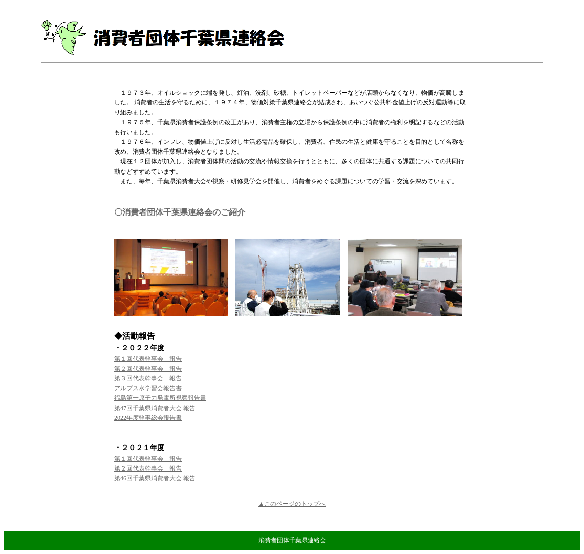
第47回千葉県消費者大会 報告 (155, 408)
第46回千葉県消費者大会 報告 (155, 478)
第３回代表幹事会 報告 (148, 378)
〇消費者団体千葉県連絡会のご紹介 (179, 212)
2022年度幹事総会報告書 (148, 417)
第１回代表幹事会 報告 (148, 359)
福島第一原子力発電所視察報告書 (160, 397)
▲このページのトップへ (292, 503)
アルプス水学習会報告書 (148, 388)
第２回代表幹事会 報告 (148, 368)
